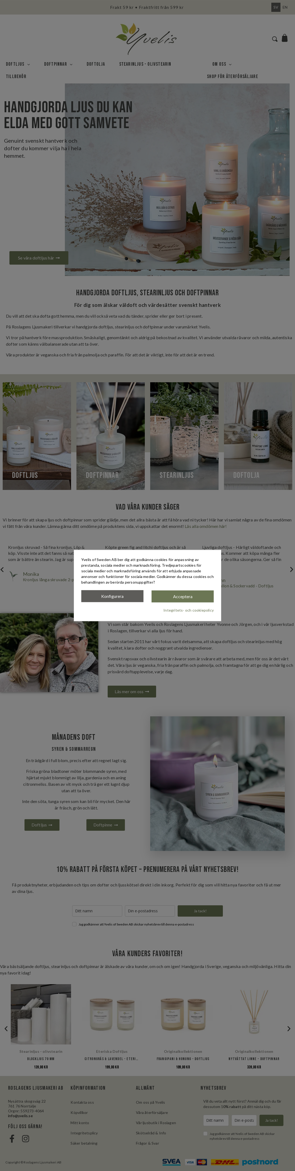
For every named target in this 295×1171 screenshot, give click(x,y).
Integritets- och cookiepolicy (188, 610)
